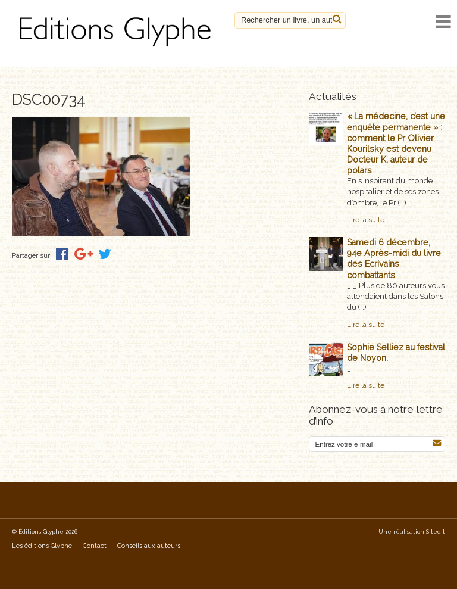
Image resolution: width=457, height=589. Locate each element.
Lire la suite (365, 220)
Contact (95, 546)
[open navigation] (443, 21)
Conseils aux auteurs (148, 546)
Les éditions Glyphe (42, 546)
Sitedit (435, 531)
